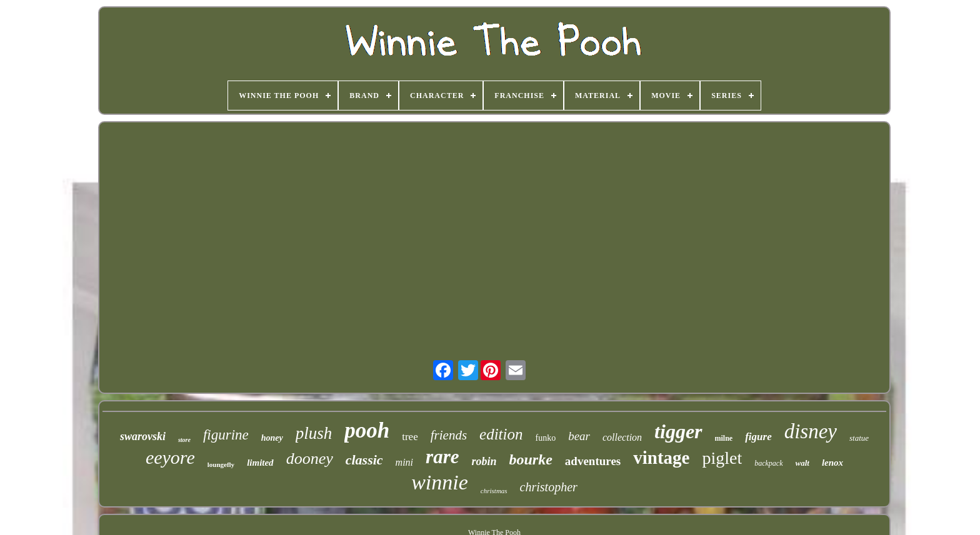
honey (272, 438)
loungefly (221, 464)
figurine (226, 435)
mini (404, 462)
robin (483, 461)
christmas (494, 490)
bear (579, 436)
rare (442, 457)
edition (500, 434)
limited (260, 463)
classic (364, 460)
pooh (366, 430)
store (184, 439)
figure (758, 437)
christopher (549, 487)
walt (802, 463)
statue (859, 438)
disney (810, 431)
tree (410, 437)
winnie (439, 482)
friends (449, 435)
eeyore (170, 457)
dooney (309, 458)
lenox (832, 463)
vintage (661, 458)
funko (546, 438)
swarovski (143, 436)
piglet (722, 458)
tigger (678, 431)
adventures (593, 461)
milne (724, 438)
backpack (768, 463)
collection (622, 437)
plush (314, 433)
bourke (530, 459)
